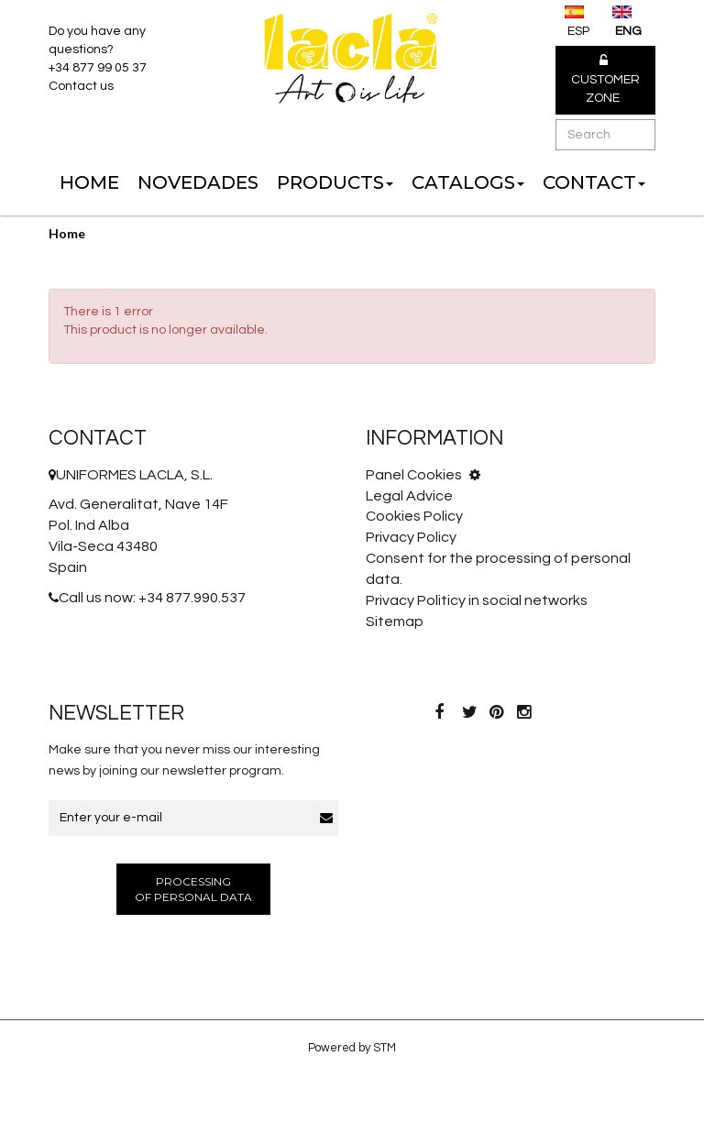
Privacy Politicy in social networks (477, 600)
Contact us (81, 86)
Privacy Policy (411, 537)
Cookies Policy (414, 516)
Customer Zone (605, 79)
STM (384, 1047)
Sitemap (395, 621)
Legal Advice (409, 496)
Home (67, 233)
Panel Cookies (423, 475)
